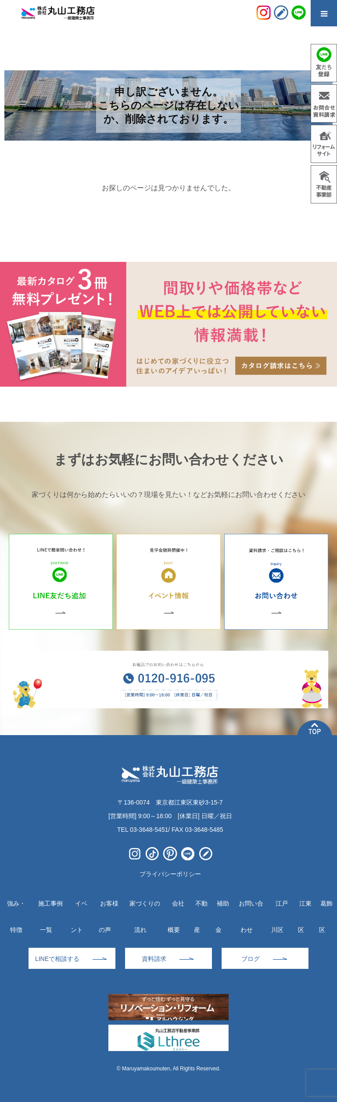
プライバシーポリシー (170, 873)
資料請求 (154, 958)
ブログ (250, 958)
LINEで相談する (57, 958)
